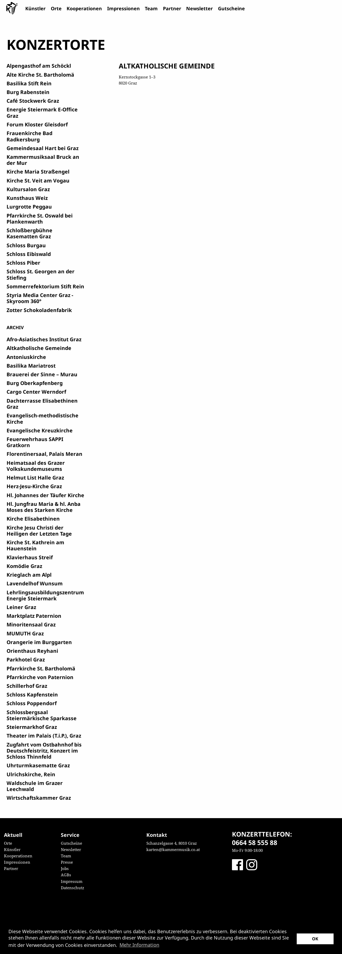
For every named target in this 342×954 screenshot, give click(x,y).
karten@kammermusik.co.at (173, 849)
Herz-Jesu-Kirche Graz (34, 486)
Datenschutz (72, 887)
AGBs (66, 874)
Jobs (65, 868)
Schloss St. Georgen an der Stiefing (41, 274)
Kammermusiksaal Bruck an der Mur (43, 159)
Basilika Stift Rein (29, 83)
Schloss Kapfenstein (32, 694)
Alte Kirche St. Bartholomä (40, 74)
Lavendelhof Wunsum (35, 583)
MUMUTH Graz (25, 633)
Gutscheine (231, 8)
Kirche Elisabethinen (33, 518)
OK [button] (315, 939)
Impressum (71, 881)
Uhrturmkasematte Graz (38, 765)
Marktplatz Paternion (34, 615)
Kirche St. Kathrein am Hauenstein (35, 545)
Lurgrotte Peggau (29, 206)
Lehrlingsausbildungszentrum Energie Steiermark (45, 595)
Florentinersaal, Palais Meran (44, 453)
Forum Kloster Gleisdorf (37, 124)
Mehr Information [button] (139, 945)
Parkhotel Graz (26, 659)
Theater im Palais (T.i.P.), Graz (44, 735)
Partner (172, 8)
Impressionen (123, 8)
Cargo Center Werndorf (36, 391)
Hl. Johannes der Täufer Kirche (45, 495)
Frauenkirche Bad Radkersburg (29, 136)
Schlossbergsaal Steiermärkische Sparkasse (42, 715)
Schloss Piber (23, 262)
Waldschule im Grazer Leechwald (35, 786)
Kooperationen (84, 8)
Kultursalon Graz (28, 189)
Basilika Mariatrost (31, 365)
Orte (56, 8)
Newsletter (199, 8)
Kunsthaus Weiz (27, 197)
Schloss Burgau (26, 245)
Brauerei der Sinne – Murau (42, 374)
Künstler (35, 8)
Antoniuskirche (26, 356)
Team (151, 8)
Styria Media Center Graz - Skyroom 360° (40, 298)
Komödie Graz (24, 566)
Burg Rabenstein (28, 92)
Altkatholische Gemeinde (39, 348)
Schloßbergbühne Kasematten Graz (29, 233)
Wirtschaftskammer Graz (39, 797)
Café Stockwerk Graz (33, 100)
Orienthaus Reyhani (32, 650)
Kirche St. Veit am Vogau (38, 180)
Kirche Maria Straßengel (38, 171)
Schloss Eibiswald (29, 254)
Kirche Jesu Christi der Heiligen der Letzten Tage (39, 530)
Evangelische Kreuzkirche (40, 430)
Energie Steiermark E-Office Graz (42, 112)
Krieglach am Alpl (29, 574)
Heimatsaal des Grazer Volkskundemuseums (36, 465)
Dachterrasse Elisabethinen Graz (42, 403)
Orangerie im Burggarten (39, 642)
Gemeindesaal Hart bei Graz (42, 148)
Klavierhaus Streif (30, 557)
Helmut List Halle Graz (35, 477)
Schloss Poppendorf (32, 703)
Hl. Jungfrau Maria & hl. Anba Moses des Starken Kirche (44, 506)
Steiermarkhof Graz (32, 726)
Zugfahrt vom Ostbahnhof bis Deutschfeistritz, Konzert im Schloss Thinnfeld (44, 750)
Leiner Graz (21, 607)
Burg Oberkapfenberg (35, 383)
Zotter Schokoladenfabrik (39, 310)
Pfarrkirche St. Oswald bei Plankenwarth (40, 218)
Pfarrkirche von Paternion (40, 677)
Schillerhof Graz (27, 685)
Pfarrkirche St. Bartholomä (41, 668)
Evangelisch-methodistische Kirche (42, 418)
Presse (67, 862)
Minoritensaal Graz (31, 624)
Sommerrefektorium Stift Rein (45, 286)
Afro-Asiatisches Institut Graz (44, 339)
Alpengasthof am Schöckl (39, 65)
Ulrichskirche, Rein (31, 774)
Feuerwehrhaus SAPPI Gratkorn (35, 442)
